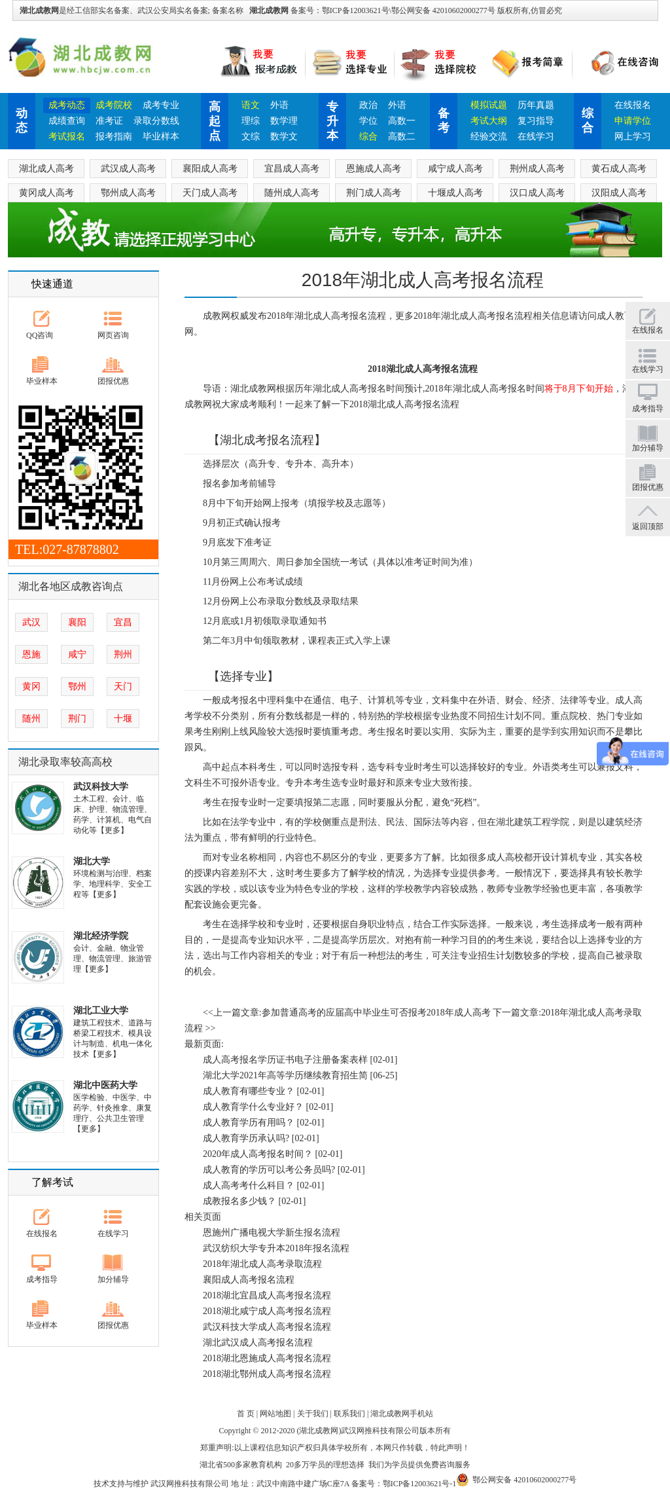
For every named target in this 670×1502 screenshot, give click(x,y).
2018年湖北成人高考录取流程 (262, 1264)
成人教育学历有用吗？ (248, 1122)
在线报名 (632, 105)
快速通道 (52, 283)
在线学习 (536, 136)
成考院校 (114, 105)
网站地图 (275, 1413)
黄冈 (31, 686)
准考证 (109, 121)
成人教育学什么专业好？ (253, 1107)
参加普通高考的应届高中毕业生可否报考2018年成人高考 (376, 1012)
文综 (250, 136)
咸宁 (77, 654)
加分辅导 (113, 1279)
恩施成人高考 (373, 169)
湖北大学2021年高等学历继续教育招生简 (285, 1075)
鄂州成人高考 (128, 193)
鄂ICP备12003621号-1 (420, 1483)
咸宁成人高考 (455, 169)
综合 (368, 136)
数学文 (284, 136)
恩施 (31, 654)
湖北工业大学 (100, 1011)
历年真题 (536, 105)
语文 (250, 105)
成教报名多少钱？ (239, 1201)
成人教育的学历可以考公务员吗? (269, 1170)
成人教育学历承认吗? (246, 1138)
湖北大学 (91, 861)
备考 (444, 120)
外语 (279, 105)
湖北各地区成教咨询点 (70, 586)
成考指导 (42, 1279)
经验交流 (488, 136)
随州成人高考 (291, 193)
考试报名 (66, 136)
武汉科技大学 (100, 787)
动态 (21, 120)
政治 (368, 105)
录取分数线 (156, 121)
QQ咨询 (39, 335)
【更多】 (112, 830)
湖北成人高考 (46, 169)
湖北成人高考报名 (477, 316)
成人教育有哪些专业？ (248, 1091)
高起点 (214, 121)
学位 (368, 121)
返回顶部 (647, 526)
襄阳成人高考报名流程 (248, 1280)
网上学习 (632, 136)
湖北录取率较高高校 (65, 761)
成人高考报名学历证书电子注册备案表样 (285, 1060)
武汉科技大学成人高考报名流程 (267, 1327)
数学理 (284, 121)
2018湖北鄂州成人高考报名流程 (267, 1374)
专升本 (332, 121)
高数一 (401, 121)
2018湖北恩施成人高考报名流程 (267, 1358)
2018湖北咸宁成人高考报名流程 (267, 1311)
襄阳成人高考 (210, 169)
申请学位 (632, 121)
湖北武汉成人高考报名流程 (258, 1342)
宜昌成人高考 (291, 169)
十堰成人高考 (455, 193)
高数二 (401, 136)
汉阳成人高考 (618, 193)
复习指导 (536, 121)
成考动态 (66, 105)
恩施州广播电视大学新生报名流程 (271, 1232)
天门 (123, 686)
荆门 (77, 719)
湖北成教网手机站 (401, 1413)
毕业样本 (161, 136)
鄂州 (77, 686)
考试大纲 (488, 121)
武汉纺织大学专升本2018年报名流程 (276, 1248)
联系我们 (349, 1413)
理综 (250, 121)
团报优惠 (113, 381)
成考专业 (161, 105)
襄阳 (77, 622)
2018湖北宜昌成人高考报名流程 (267, 1295)
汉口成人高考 (537, 193)
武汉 (31, 622)
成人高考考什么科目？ (248, 1185)
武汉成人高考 (128, 169)
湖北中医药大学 (105, 1085)
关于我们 (312, 1413)
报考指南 (114, 136)
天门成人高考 (210, 193)
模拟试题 (488, 105)
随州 (31, 719)
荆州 (123, 654)
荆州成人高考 (537, 169)
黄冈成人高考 (46, 193)
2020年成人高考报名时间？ (258, 1154)
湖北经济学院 (100, 936)
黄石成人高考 (618, 169)
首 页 (246, 1413)
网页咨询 (113, 335)
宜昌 (123, 622)
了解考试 (52, 1182)
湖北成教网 (269, 10)
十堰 (123, 719)
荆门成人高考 (373, 193)
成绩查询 (66, 121)
